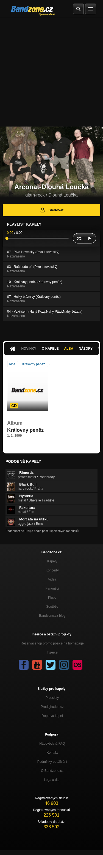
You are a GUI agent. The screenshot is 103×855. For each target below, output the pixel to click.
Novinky (28, 349)
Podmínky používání (52, 762)
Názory (86, 349)
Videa (52, 579)
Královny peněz (33, 364)
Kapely (52, 561)
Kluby (52, 597)
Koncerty (52, 570)
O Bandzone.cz (52, 771)
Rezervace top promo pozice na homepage (52, 643)
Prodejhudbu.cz (52, 707)
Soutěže (52, 607)
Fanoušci (52, 588)
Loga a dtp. (52, 780)
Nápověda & (52, 743)
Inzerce (52, 652)
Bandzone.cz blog (52, 616)
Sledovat (51, 210)
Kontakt (52, 753)
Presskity (52, 698)
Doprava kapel (52, 716)
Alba (68, 349)
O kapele (50, 349)
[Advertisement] (51, 72)
